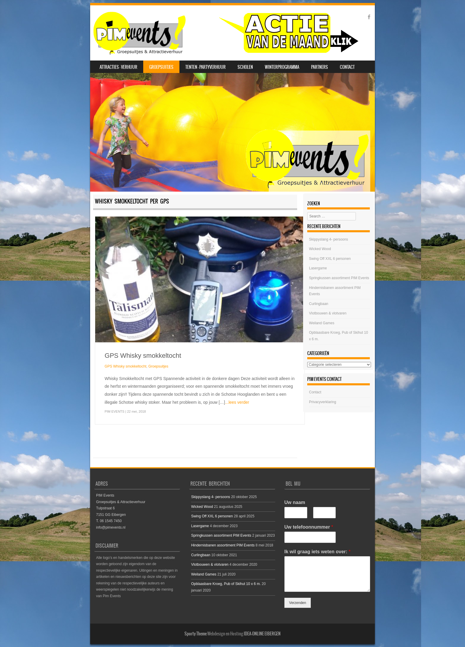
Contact (347, 67)
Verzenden (297, 603)
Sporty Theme (195, 633)
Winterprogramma (282, 67)
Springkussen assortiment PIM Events (339, 278)
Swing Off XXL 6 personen (330, 259)
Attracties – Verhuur (118, 67)
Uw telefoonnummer (308, 527)
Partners (319, 67)
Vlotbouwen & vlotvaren (327, 313)
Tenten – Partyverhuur (205, 67)
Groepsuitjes (161, 67)
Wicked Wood (320, 249)
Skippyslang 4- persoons (328, 239)
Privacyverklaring (322, 402)
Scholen (245, 67)
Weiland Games (321, 323)
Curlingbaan (318, 304)
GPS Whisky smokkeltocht (143, 355)
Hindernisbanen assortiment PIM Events (222, 545)
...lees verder (237, 402)
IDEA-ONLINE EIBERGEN (262, 633)
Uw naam (294, 502)
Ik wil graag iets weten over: (317, 551)
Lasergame (318, 268)
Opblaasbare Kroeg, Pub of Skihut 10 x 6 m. (226, 584)
